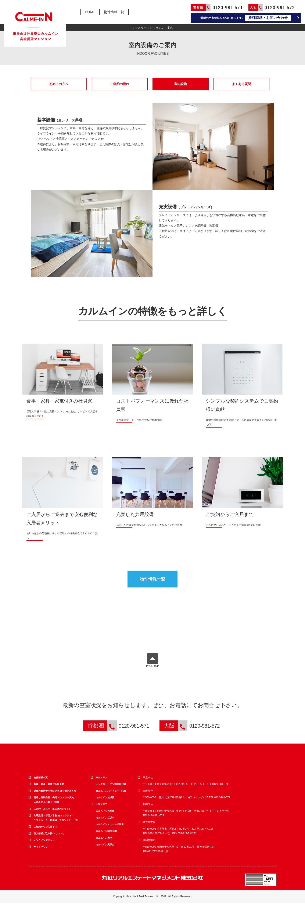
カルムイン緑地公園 (107, 833)
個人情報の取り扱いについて (50, 836)
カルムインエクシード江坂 (111, 826)
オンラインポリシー (45, 842)
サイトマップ (41, 849)
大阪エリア (102, 806)
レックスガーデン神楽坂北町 (112, 786)
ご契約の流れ (120, 84)
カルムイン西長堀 (106, 813)
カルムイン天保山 (106, 847)
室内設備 (180, 84)
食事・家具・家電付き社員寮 (50, 786)
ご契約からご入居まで (46, 829)
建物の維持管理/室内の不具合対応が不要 (57, 793)
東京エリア (102, 780)
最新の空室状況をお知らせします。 (245, 18)
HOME (90, 12)
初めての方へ (59, 84)
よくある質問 (241, 84)
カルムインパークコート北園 (112, 793)
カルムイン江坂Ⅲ (106, 820)
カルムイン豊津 (105, 840)
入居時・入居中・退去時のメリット (54, 811)
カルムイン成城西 (106, 799)
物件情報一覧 (114, 12)
